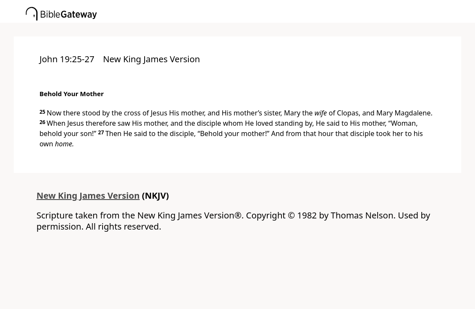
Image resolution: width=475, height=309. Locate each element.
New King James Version (88, 195)
